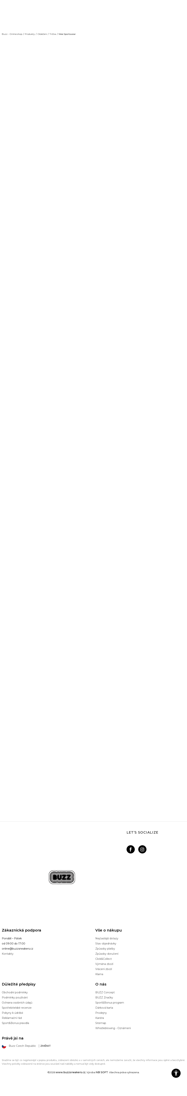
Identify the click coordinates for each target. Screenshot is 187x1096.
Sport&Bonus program (109, 1016)
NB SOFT (102, 1085)
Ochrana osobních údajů (17, 1016)
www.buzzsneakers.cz (70, 1085)
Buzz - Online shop (12, 34)
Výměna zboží (104, 977)
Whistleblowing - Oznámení (113, 1041)
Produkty (30, 34)
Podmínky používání (15, 1011)
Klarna (99, 988)
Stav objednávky (105, 957)
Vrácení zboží (103, 982)
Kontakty (8, 967)
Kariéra (99, 1031)
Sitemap (100, 1036)
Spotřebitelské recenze (17, 1021)
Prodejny (101, 1026)
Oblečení (42, 34)
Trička (52, 34)
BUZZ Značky (104, 1011)
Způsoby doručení (106, 967)
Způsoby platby (105, 962)
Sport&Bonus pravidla (15, 1036)
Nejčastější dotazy (106, 952)
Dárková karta (104, 1021)
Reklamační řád (12, 1031)
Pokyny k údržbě (12, 1026)
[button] (176, 1073)
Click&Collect (103, 972)
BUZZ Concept (105, 1006)
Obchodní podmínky (15, 1006)
